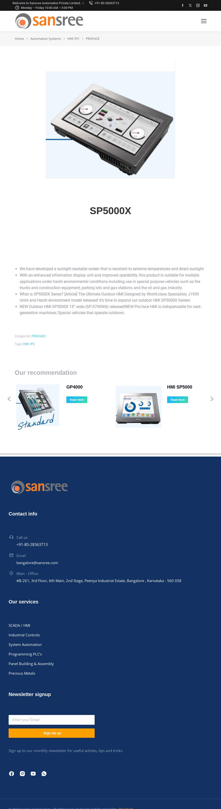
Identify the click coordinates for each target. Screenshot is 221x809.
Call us (22, 519)
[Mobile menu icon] (204, 21)
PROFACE (38, 336)
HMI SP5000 (164, 387)
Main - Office (27, 555)
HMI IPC (29, 344)
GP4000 (60, 387)
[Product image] (29, 399)
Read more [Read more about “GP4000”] (62, 400)
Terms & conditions (198, 794)
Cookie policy (167, 794)
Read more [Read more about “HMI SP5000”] (163, 400)
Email (21, 537)
